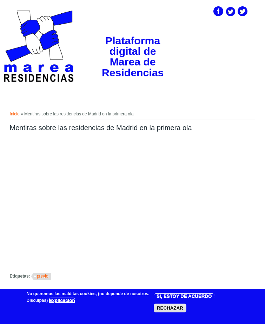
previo (42, 276)
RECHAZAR (170, 308)
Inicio (15, 114)
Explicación (62, 300)
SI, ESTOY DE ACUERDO (184, 296)
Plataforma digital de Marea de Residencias (133, 57)
